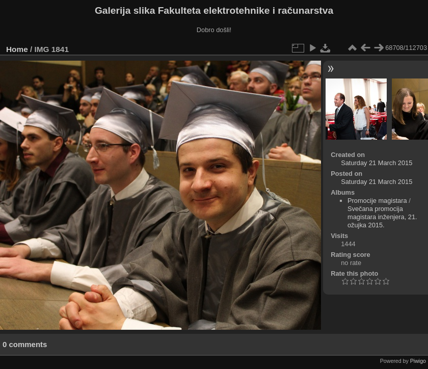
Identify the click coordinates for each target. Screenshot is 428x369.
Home (17, 49)
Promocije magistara (377, 200)
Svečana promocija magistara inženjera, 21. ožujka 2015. (382, 217)
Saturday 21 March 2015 (376, 163)
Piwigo (418, 361)
